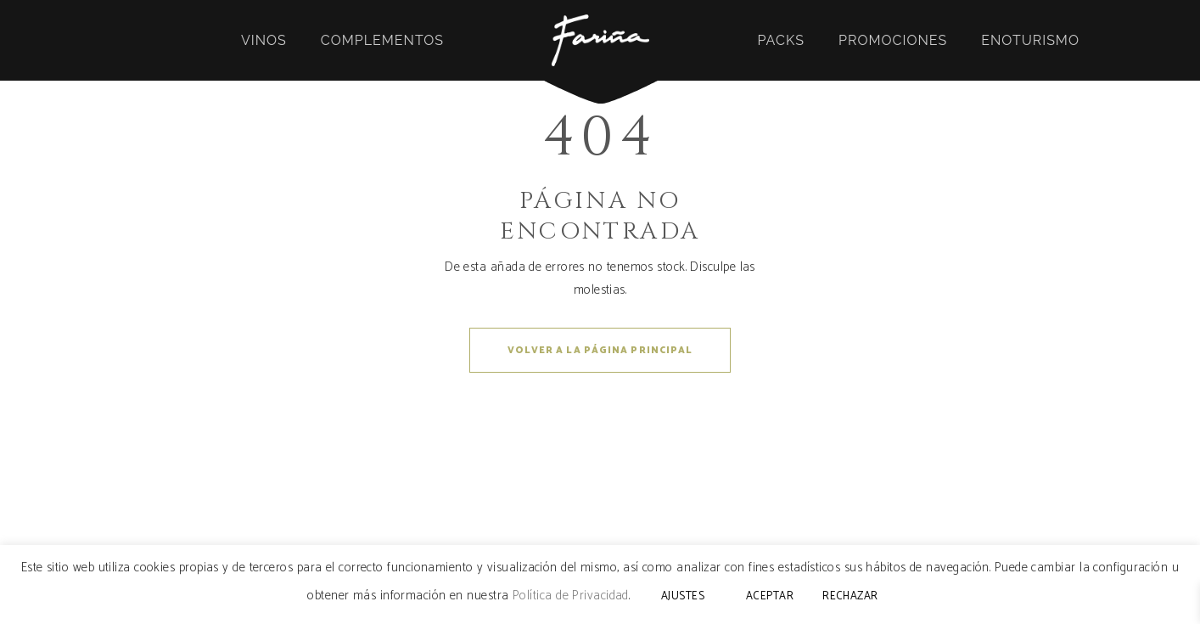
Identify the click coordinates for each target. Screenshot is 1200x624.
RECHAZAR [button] (850, 596)
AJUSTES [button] (682, 596)
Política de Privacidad (571, 595)
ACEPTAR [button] (769, 596)
